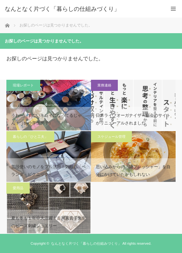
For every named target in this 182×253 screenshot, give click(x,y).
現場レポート (23, 85)
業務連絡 (104, 85)
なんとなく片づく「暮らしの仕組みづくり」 (62, 9)
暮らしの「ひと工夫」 (30, 136)
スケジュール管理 (111, 136)
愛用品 (18, 188)
